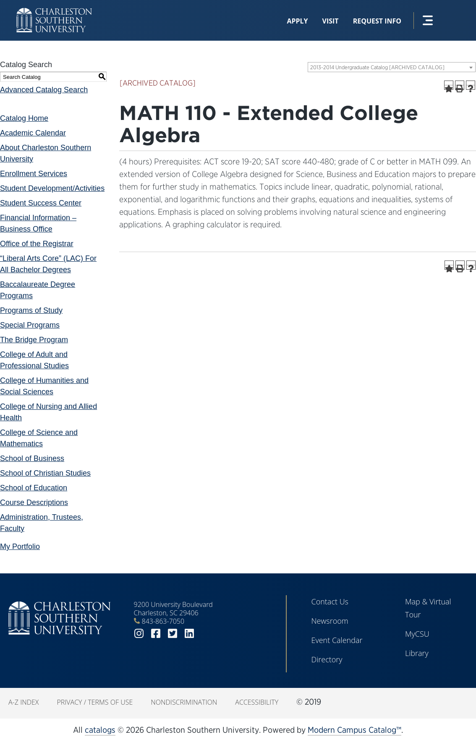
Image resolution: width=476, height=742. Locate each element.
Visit (330, 21)
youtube (206, 633)
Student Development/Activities (52, 188)
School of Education (33, 488)
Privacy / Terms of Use (95, 702)
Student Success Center (40, 203)
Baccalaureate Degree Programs (37, 290)
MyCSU (417, 634)
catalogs (100, 730)
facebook (156, 633)
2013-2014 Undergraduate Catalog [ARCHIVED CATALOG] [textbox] (377, 67)
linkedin (189, 633)
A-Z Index (23, 702)
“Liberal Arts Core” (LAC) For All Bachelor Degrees (48, 264)
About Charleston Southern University (45, 153)
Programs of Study (31, 310)
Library (417, 653)
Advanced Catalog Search (44, 90)
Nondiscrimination (184, 702)
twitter (172, 633)
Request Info (377, 21)
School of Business (32, 458)
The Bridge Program (34, 340)
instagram (139, 633)
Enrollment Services (33, 173)
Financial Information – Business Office (38, 223)
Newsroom (329, 621)
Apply (297, 21)
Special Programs (30, 325)
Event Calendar (336, 640)
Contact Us (329, 601)
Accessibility (256, 702)
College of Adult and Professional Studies (34, 360)
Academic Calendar (33, 133)
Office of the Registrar (36, 244)
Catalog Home (24, 118)
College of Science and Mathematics (39, 438)
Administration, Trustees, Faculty (41, 523)
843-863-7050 (163, 621)
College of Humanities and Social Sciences (44, 386)
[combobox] (392, 67)
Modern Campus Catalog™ (354, 730)
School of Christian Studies (45, 473)
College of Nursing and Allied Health (48, 412)
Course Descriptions (34, 502)
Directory (326, 659)
